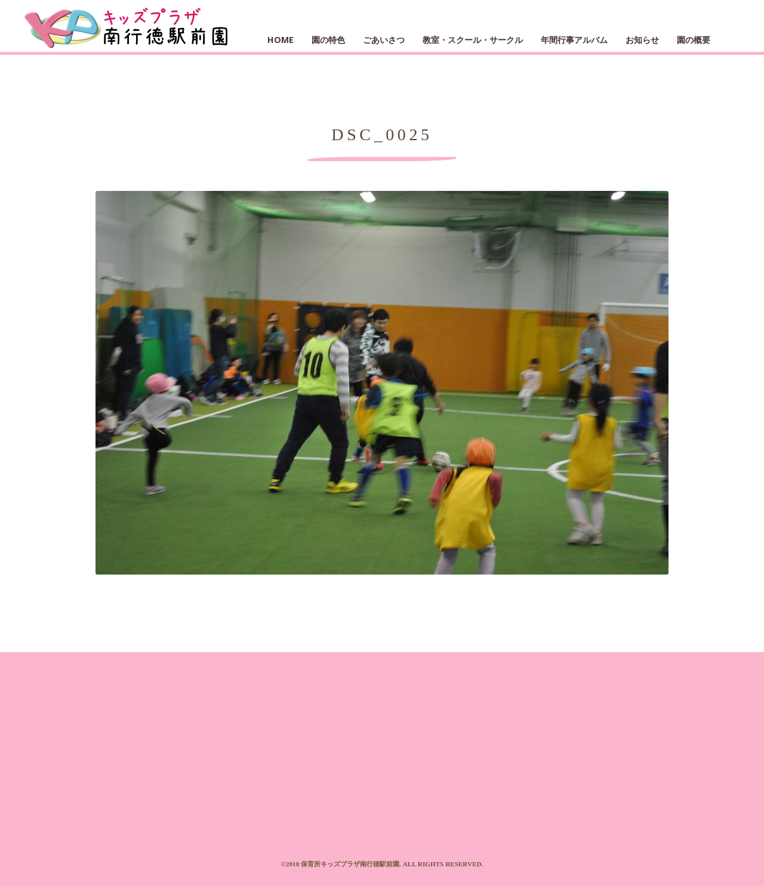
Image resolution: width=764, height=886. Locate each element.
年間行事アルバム (574, 39)
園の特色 (328, 39)
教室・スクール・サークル (473, 39)
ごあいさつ (384, 39)
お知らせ (642, 39)
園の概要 (693, 39)
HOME (280, 39)
